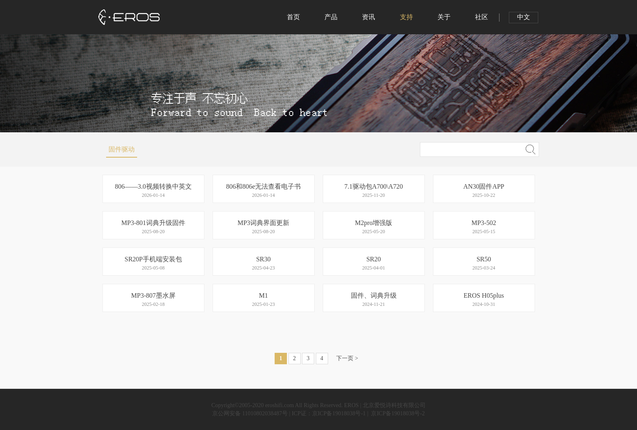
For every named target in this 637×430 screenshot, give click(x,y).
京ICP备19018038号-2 (397, 413)
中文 (523, 16)
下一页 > (347, 358)
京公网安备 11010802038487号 (250, 413)
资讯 (368, 16)
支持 (406, 16)
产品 (330, 16)
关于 (444, 16)
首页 (293, 16)
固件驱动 (122, 149)
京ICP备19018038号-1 (339, 413)
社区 (481, 16)
